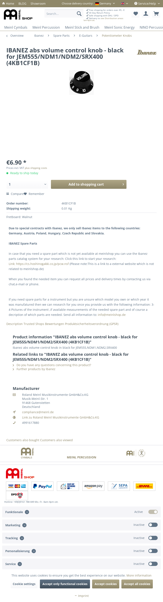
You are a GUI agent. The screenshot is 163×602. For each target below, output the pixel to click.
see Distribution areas (112, 18)
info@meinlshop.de (112, 315)
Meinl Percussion (81, 457)
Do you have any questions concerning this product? (52, 365)
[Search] (79, 13)
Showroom (38, 3)
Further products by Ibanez (34, 369)
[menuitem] (8, 3)
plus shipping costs (36, 168)
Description (14, 324)
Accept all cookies (137, 584)
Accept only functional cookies (64, 584)
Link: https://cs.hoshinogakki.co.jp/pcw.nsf (39, 264)
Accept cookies (106, 584)
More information (139, 575)
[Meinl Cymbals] (16, 27)
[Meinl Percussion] (46, 27)
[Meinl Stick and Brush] (82, 27)
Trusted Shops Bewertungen (44, 324)
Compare (15, 194)
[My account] (146, 13)
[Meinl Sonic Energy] (119, 27)
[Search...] (63, 13)
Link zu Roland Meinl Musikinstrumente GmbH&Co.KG (60, 417)
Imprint (81, 596)
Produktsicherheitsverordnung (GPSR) (91, 324)
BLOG (22, 3)
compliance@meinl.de (38, 412)
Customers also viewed (56, 440)
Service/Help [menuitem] (145, 3)
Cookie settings (24, 584)
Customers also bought (22, 440)
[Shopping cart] (156, 13)
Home (8, 3)
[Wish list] (135, 13)
